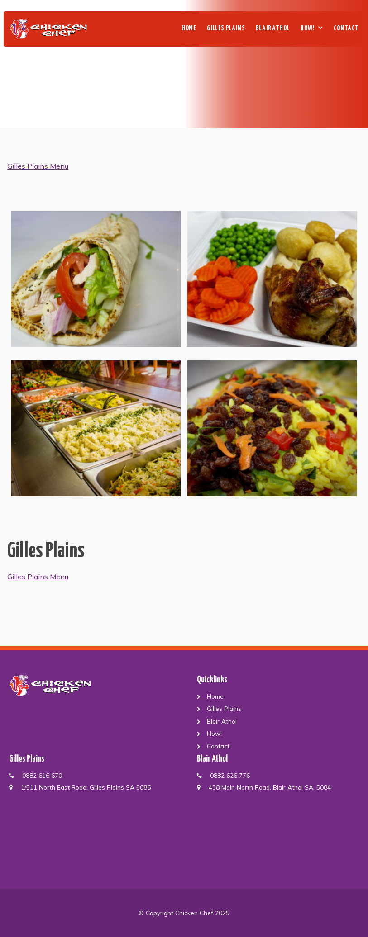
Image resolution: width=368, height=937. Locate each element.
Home (189, 28)
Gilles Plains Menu (37, 165)
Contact (346, 28)
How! (307, 28)
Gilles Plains (226, 28)
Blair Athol (273, 28)
